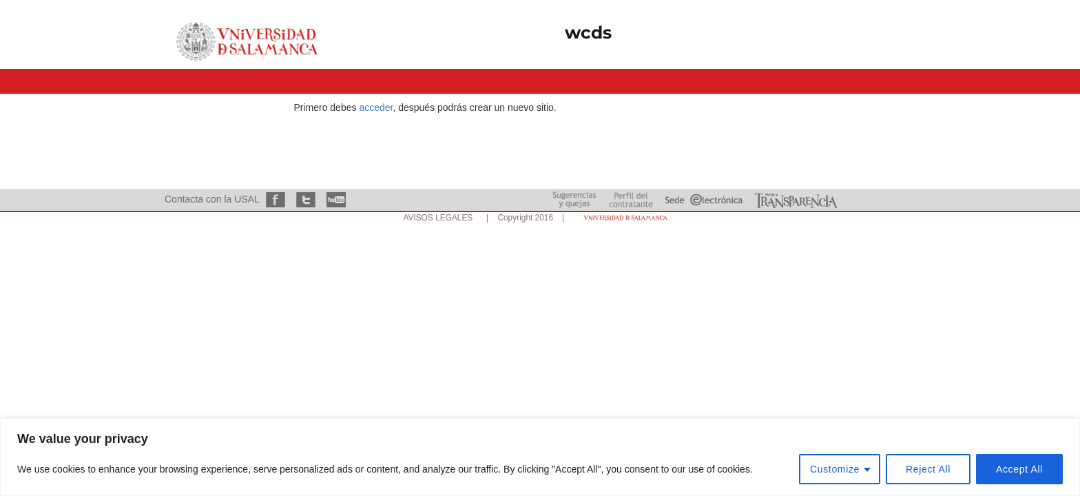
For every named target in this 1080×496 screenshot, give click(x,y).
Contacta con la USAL (212, 199)
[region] (540, 457)
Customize (835, 469)
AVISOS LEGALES (438, 218)
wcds (588, 32)
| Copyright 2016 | (523, 218)
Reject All (928, 469)
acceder (376, 107)
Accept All (1019, 469)
